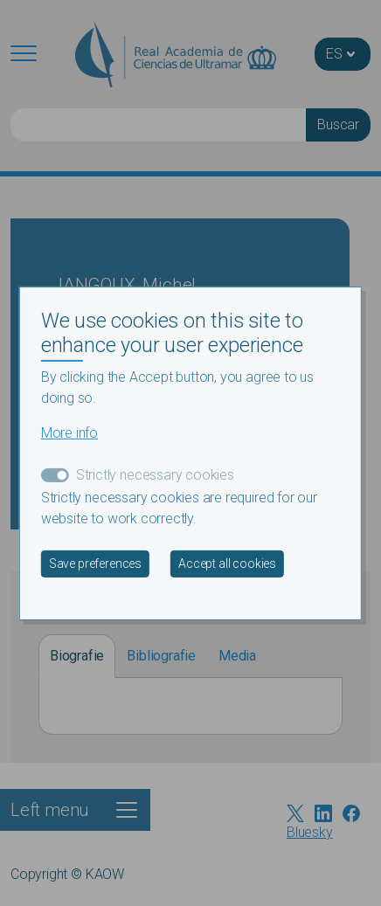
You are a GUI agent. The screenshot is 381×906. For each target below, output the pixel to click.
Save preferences (95, 564)
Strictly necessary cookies (155, 475)
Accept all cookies (227, 564)
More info (69, 433)
